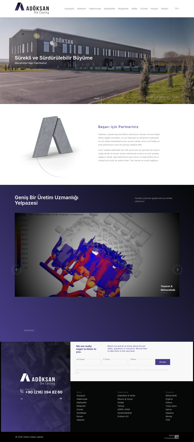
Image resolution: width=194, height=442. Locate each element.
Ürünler (80, 409)
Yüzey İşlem (171, 406)
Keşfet (97, 100)
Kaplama (170, 413)
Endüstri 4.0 (123, 416)
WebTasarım (168, 437)
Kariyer (80, 416)
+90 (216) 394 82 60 (159, 97)
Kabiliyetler (29, 330)
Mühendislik (171, 395)
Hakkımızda (82, 399)
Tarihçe (121, 406)
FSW (168, 420)
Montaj (169, 416)
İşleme (169, 409)
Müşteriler (81, 406)
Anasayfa (81, 395)
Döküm (169, 402)
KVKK (77, 372)
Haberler (81, 420)
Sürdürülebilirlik (125, 413)
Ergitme (169, 399)
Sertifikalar (81, 413)
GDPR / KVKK (124, 409)
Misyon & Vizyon (125, 399)
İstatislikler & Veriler (126, 395)
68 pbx (175, 97)
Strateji (121, 402)
